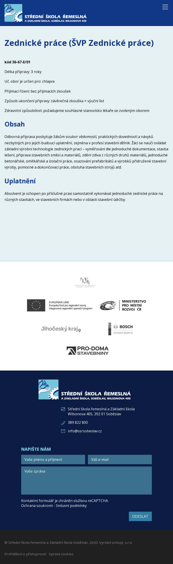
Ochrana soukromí (37, 505)
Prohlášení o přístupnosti (25, 554)
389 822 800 (78, 422)
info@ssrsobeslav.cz (85, 431)
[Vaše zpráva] (86, 480)
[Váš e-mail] (120, 459)
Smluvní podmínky (71, 505)
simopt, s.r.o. (122, 542)
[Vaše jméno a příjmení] (53, 459)
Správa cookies (61, 554)
